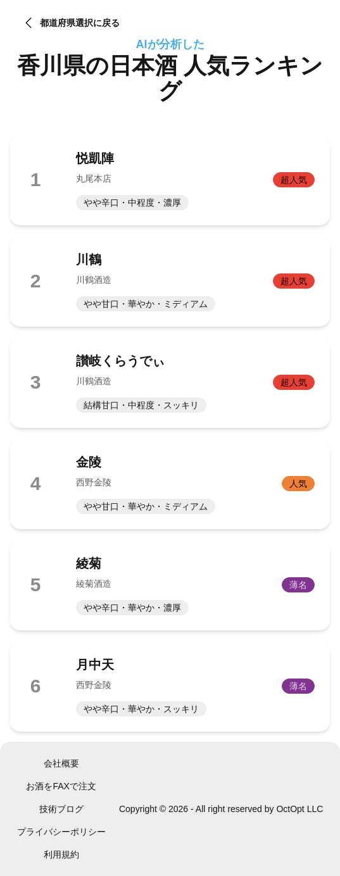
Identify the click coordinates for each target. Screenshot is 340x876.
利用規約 (61, 854)
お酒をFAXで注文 (61, 786)
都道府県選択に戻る (70, 22)
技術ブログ (61, 809)
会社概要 (61, 763)
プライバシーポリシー (61, 832)
